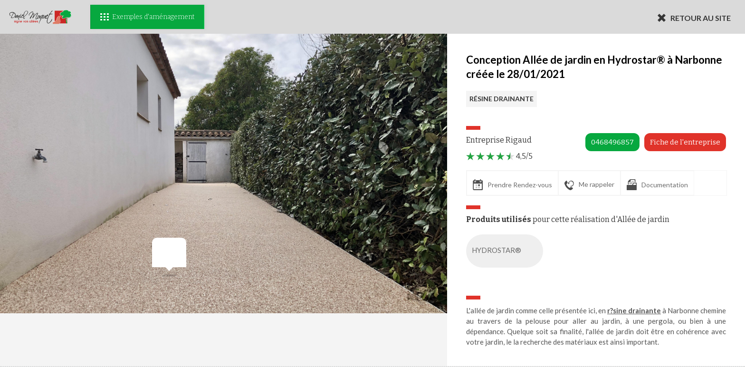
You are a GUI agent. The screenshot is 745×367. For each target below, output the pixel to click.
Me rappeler (589, 185)
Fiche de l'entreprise (685, 142)
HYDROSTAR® (506, 251)
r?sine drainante (634, 310)
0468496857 (612, 142)
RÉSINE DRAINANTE (501, 99)
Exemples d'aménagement (147, 17)
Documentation (657, 184)
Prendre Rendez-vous (512, 184)
